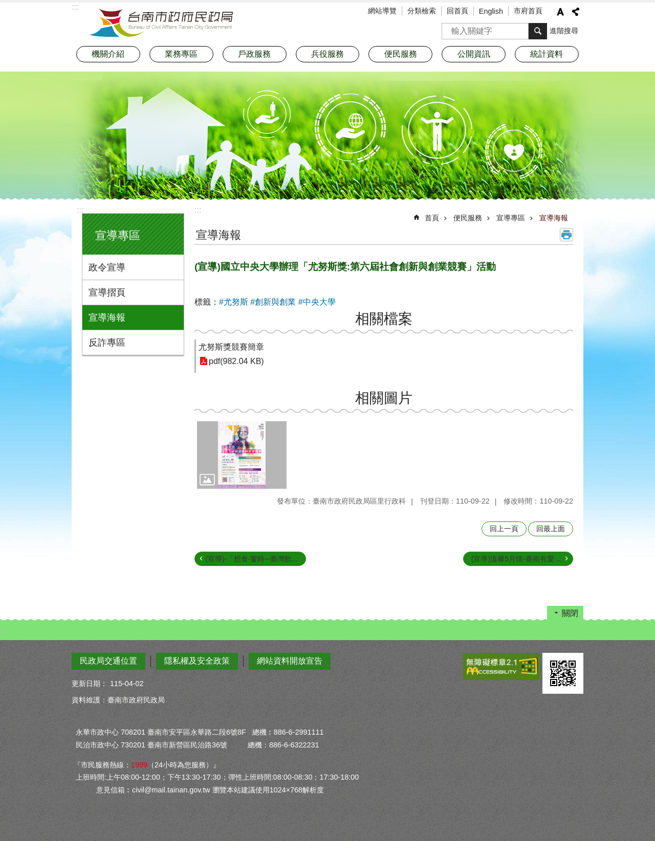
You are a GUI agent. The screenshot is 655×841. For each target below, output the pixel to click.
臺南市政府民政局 (161, 23)
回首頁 (457, 11)
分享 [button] (575, 11)
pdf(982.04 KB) (236, 361)
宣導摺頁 (107, 292)
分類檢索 (421, 11)
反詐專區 (107, 342)
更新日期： (89, 683)
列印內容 (566, 234)
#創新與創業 (273, 302)
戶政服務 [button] (254, 54)
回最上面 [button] (550, 529)
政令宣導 (107, 267)
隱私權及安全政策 (197, 660)
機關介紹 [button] (108, 54)
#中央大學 (317, 302)
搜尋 (450, 28)
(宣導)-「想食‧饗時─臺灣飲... (251, 559)
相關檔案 (383, 319)
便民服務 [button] (400, 54)
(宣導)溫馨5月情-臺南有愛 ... (516, 559)
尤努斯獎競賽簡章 (231, 347)
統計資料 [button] (546, 54)
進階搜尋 (564, 31)
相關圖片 (383, 398)
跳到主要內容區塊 (5, 5)
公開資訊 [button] (473, 54)
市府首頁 (528, 11)
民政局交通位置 (108, 660)
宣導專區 (117, 235)
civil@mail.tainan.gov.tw (171, 790)
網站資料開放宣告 (289, 660)
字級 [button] (560, 11)
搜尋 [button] (538, 31)
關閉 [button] (570, 613)
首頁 (432, 218)
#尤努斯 (233, 302)
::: (80, 210)
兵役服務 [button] (327, 54)
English (491, 11)
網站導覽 (382, 11)
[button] (242, 454)
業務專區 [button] (181, 54)
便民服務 (467, 218)
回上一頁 (504, 529)
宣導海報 (107, 317)
